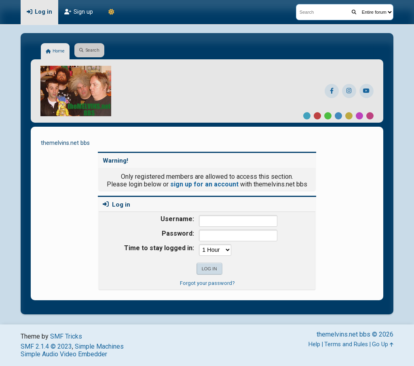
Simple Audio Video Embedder (64, 354)
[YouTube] (366, 91)
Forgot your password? (207, 283)
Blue (338, 115)
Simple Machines (99, 346)
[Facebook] (332, 91)
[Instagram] (349, 91)
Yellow (349, 115)
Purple (359, 115)
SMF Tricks (66, 336)
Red (317, 115)
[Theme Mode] (111, 12)
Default (306, 115)
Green (328, 115)
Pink (370, 115)
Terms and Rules (346, 344)
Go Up (382, 344)
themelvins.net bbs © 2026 (355, 334)
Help (314, 344)
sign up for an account (204, 184)
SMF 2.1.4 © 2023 (46, 346)
